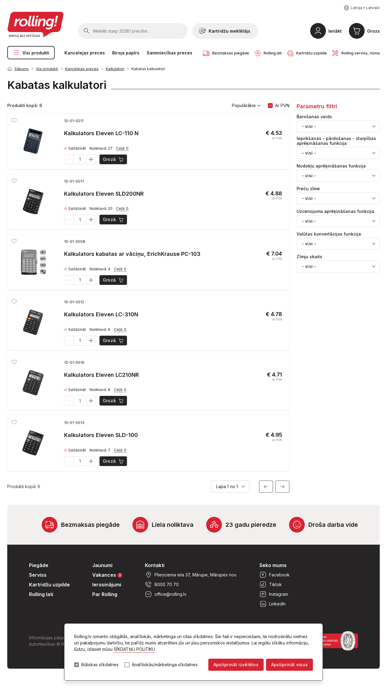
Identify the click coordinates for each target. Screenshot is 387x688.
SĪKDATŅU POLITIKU (134, 649)
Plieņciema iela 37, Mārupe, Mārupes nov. (191, 575)
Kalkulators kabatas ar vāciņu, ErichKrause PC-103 (132, 254)
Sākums (22, 69)
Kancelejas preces (84, 52)
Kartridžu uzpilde (49, 585)
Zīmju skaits (309, 256)
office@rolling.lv (166, 594)
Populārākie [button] (246, 105)
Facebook (274, 575)
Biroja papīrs (125, 52)
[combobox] (338, 126)
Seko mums (273, 565)
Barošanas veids (314, 116)
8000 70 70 (162, 584)
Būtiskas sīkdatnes (100, 664)
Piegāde (38, 565)
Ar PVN (282, 105)
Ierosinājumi (106, 585)
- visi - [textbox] (309, 126)
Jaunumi (102, 565)
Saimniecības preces (169, 52)
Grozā (113, 159)
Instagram (273, 594)
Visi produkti (31, 52)
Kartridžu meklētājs (224, 30)
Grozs (373, 31)
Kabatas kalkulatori (148, 69)
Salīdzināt (75, 148)
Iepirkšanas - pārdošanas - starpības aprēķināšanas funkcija (336, 141)
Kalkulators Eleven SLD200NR (104, 194)
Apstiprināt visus (289, 664)
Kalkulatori (115, 69)
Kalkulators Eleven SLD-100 (101, 435)
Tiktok (270, 584)
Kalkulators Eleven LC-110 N (101, 133)
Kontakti (154, 565)
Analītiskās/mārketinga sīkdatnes (165, 664)
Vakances (107, 574)
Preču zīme (308, 188)
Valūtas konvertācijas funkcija (329, 234)
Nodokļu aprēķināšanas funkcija (331, 166)
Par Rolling (104, 594)
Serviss (38, 575)
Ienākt (335, 31)
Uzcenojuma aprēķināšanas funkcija (335, 211)
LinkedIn (272, 604)
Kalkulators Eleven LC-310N (101, 314)
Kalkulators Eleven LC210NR (101, 375)
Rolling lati (41, 594)
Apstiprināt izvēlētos (236, 664)
